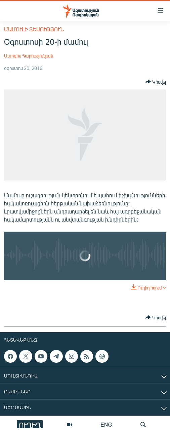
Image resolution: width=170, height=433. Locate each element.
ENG (106, 424)
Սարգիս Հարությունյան (28, 55)
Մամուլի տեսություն (34, 29)
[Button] (155, 82)
